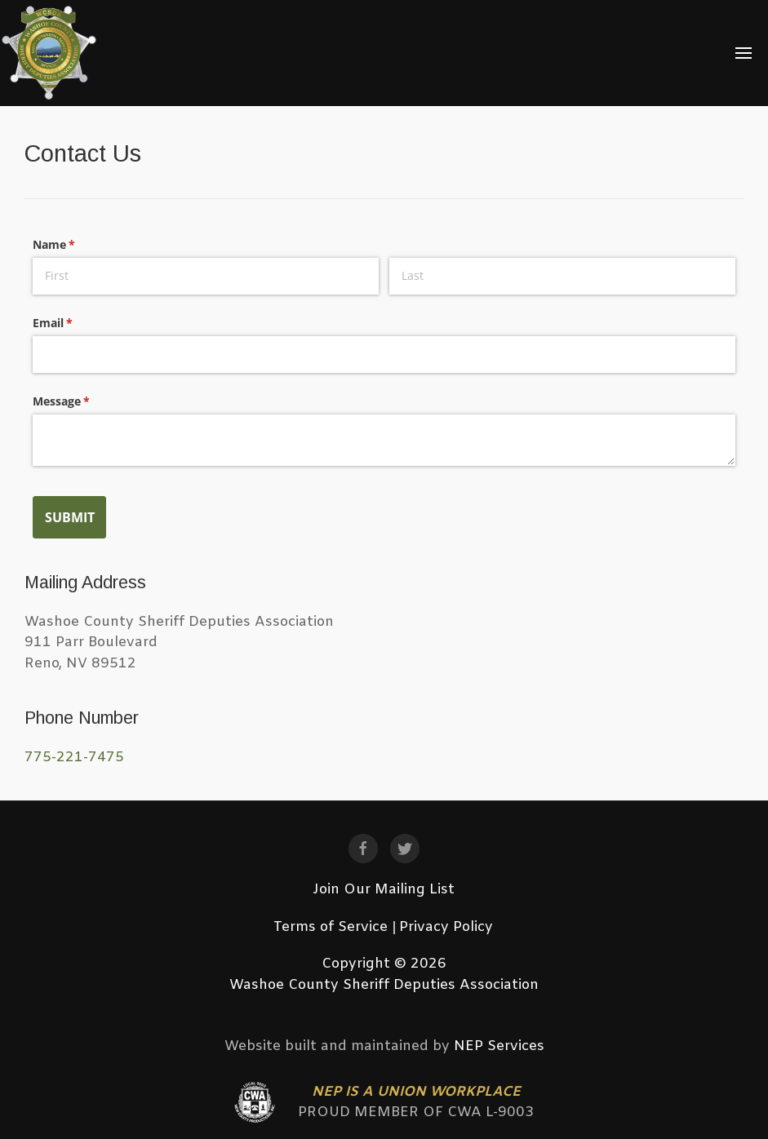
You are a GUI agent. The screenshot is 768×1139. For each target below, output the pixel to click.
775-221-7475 (74, 757)
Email (76, 323)
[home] (49, 53)
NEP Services (499, 1046)
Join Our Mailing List (384, 889)
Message (85, 401)
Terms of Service (330, 927)
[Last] (562, 276)
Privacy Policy (446, 927)
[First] (206, 276)
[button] (744, 53)
